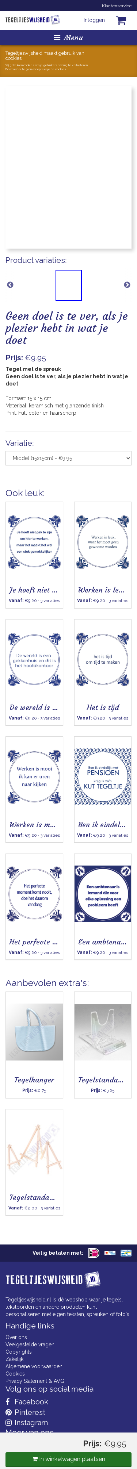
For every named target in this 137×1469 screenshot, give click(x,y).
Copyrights (18, 1352)
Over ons (16, 1337)
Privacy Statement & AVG (34, 1381)
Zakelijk (14, 1359)
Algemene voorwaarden (33, 1366)
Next (127, 285)
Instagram (26, 1422)
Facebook (26, 1401)
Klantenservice (117, 5)
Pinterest (25, 1412)
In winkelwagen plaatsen (68, 1458)
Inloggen (94, 20)
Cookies (15, 1374)
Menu (68, 37)
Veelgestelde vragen (29, 1344)
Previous (10, 285)
